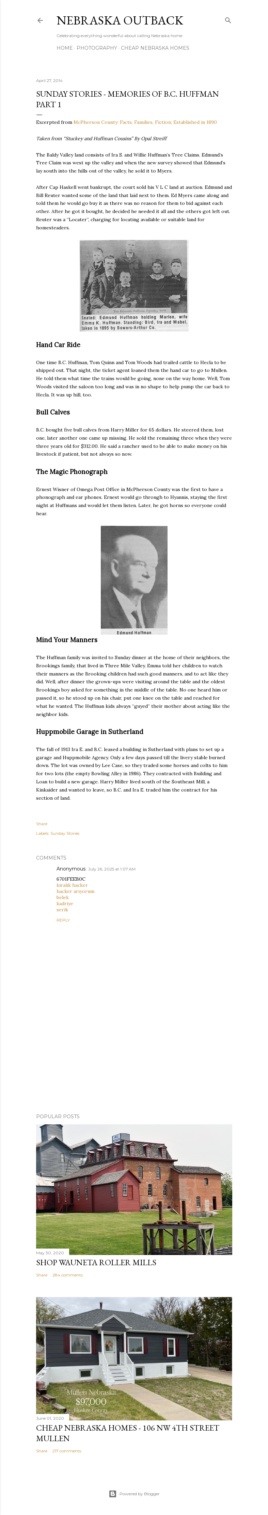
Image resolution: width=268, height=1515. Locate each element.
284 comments (67, 1274)
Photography (97, 48)
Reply (63, 920)
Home (65, 48)
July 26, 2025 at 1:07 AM (112, 868)
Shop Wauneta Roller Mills (96, 1262)
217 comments (66, 1450)
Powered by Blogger (134, 1494)
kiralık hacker (72, 885)
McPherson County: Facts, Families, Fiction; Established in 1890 (145, 122)
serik (62, 910)
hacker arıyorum (75, 891)
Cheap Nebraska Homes (155, 48)
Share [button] (41, 823)
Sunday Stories (64, 833)
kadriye (65, 903)
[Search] (228, 19)
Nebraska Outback (120, 20)
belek (63, 897)
